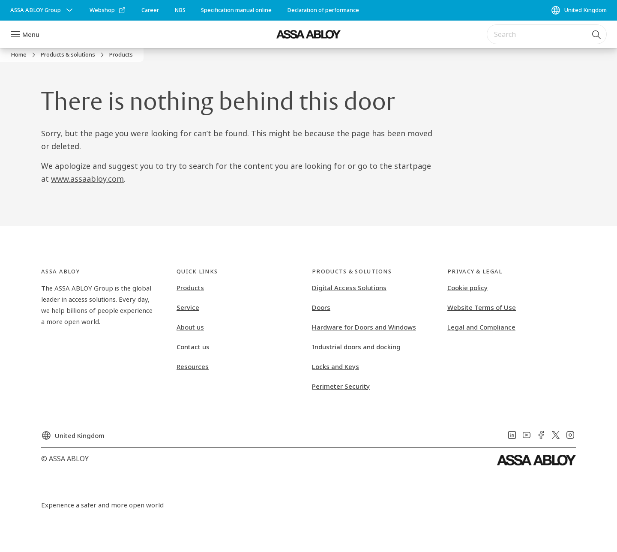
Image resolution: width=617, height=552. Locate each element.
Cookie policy (467, 287)
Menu (30, 34)
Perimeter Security (341, 386)
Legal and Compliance (481, 327)
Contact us (193, 346)
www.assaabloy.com (87, 179)
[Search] (597, 34)
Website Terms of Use (481, 307)
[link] (107, 10)
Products (190, 287)
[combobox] (547, 34)
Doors (321, 307)
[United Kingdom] (579, 10)
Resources (193, 366)
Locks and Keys (335, 366)
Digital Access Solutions (349, 287)
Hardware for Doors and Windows (364, 327)
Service (188, 307)
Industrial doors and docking (356, 346)
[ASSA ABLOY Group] (42, 10)
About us (190, 327)
